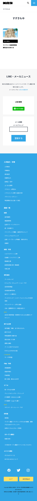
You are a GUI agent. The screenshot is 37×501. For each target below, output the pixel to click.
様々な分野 (7, 324)
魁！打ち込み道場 (10, 390)
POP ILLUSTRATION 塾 (11, 351)
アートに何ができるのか (12, 347)
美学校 (9, 3)
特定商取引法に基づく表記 (12, 200)
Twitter (18, 470)
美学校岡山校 (26, 479)
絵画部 (6, 243)
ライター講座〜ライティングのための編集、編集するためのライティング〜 (19, 423)
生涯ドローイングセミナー (12, 224)
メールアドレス (18, 125)
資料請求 (7, 174)
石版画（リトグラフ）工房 (12, 257)
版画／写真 (7, 249)
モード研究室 (8, 357)
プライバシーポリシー (11, 197)
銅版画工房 (8, 261)
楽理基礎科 (8, 368)
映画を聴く (8, 439)
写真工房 (7, 269)
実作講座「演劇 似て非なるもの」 (15, 328)
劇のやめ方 (8, 332)
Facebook (9, 470)
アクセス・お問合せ (10, 189)
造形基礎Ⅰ (8, 217)
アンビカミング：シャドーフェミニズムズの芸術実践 (19, 299)
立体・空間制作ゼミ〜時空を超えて (15, 308)
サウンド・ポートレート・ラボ (14, 407)
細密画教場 (8, 221)
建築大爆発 (8, 343)
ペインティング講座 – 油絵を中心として (16, 232)
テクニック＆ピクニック (12, 236)
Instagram (28, 470)
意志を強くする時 (10, 339)
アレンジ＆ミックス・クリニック (14, 393)
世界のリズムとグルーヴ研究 (13, 428)
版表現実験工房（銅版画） (12, 265)
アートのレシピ (9, 279)
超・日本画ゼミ (9, 228)
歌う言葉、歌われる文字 (12, 379)
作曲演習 (7, 375)
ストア (11, 479)
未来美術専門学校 (10, 290)
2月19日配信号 (23, 90)
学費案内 (7, 170)
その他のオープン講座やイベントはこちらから (18, 445)
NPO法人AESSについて (11, 459)
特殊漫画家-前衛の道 (11, 336)
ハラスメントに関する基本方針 (14, 193)
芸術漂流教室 (8, 287)
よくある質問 (8, 185)
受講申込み (8, 178)
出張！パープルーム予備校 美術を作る (16, 239)
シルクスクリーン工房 (11, 254)
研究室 (6, 414)
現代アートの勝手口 (10, 294)
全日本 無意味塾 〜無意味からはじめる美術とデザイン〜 (18, 316)
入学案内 (7, 167)
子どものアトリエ (10, 455)
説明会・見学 (8, 182)
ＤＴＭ (6, 385)
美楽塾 (6, 418)
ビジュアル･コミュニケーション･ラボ (15, 283)
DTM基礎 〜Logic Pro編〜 (12, 401)
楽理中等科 (8, 372)
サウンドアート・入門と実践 (13, 304)
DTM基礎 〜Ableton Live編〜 (13, 397)
